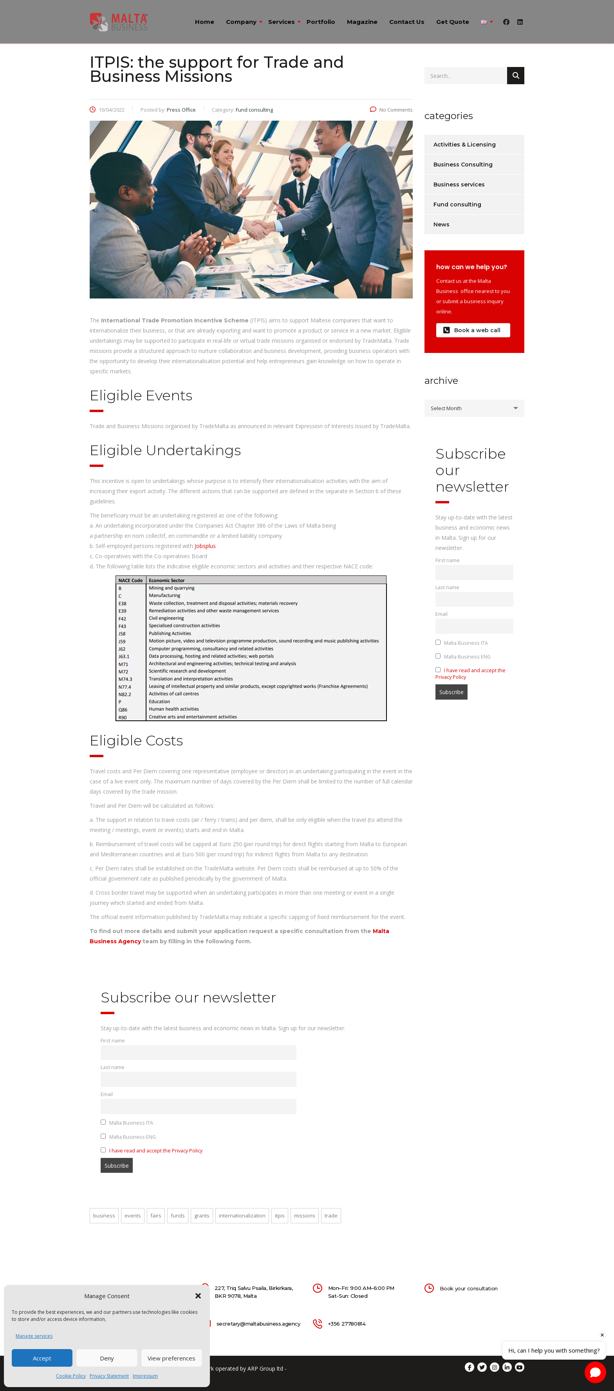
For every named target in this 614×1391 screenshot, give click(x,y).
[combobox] (474, 408)
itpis (280, 1215)
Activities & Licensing (464, 144)
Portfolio (321, 21)
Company (241, 21)
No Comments (391, 109)
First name (113, 1040)
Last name (113, 1067)
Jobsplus (205, 546)
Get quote (452, 21)
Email (107, 1094)
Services (281, 21)
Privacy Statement (109, 1376)
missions (304, 1215)
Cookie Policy (71, 1376)
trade (331, 1215)
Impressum (145, 1376)
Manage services (34, 1336)
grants (201, 1215)
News (441, 224)
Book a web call (471, 330)
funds (178, 1215)
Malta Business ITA (127, 1123)
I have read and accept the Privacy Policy (155, 1150)
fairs (155, 1215)
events (133, 1215)
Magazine (362, 21)
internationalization (242, 1215)
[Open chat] (595, 1372)
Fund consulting (457, 204)
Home (204, 21)
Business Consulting (463, 164)
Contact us (406, 21)
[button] (198, 1296)
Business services (459, 184)
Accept (42, 1358)
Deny (107, 1358)
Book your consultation (469, 1288)
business (104, 1215)
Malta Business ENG (128, 1137)
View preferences (171, 1358)
